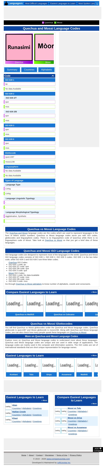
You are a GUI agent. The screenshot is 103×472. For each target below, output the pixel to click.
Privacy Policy (76, 455)
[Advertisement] (52, 13)
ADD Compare (98, 449)
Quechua (19, 62)
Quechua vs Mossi (53, 240)
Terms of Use (61, 455)
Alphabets (46, 69)
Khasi (15, 418)
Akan (14, 405)
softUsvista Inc (63, 462)
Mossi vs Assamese (77, 427)
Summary (12, 69)
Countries (29, 69)
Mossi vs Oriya (75, 418)
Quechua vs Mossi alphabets (29, 284)
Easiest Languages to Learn (62, 3)
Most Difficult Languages (36, 3)
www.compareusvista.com (58, 459)
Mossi (48, 62)
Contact (39, 455)
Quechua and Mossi (18, 233)
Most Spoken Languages (89, 3)
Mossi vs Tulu (74, 408)
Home (23, 455)
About (31, 455)
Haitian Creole (19, 411)
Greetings (37, 408)
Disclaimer (49, 455)
